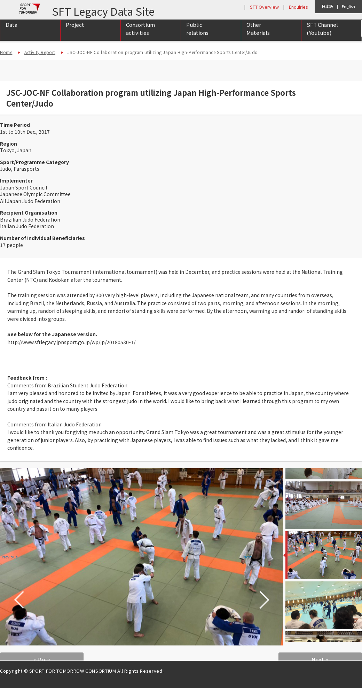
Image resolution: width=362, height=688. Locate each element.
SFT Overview (264, 6)
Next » (320, 659)
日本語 (327, 6)
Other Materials (258, 36)
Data (11, 32)
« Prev (41, 659)
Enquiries (298, 6)
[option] (141, 557)
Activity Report (39, 52)
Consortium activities (140, 36)
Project (75, 32)
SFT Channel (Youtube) (322, 36)
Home (6, 52)
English (348, 6)
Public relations (197, 36)
